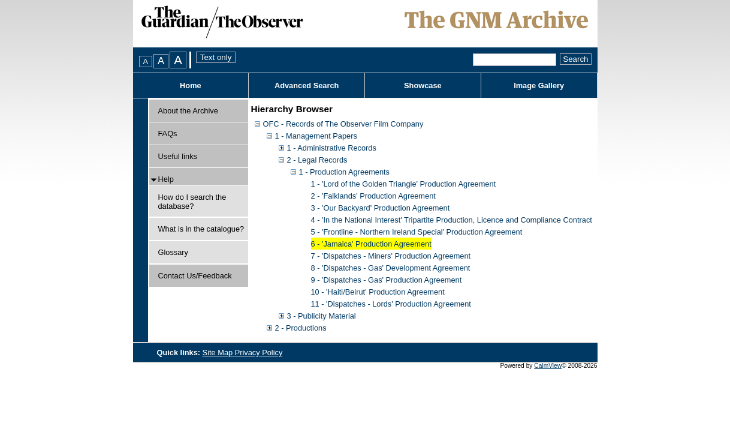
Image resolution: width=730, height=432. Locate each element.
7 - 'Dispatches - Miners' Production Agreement (391, 255)
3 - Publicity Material (321, 315)
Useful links (177, 156)
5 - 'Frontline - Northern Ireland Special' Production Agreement (417, 231)
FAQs (167, 133)
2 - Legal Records (317, 159)
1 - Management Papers (316, 135)
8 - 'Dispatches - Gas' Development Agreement (390, 267)
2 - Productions (301, 327)
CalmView (548, 365)
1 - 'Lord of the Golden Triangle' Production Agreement (403, 183)
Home (190, 85)
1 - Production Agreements (344, 171)
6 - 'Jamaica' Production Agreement (371, 243)
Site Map (219, 352)
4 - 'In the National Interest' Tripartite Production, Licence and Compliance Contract (451, 219)
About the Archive (188, 110)
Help (166, 179)
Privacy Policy (259, 352)
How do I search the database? (192, 202)
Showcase (423, 85)
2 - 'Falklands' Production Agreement (373, 195)
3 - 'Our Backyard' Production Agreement (380, 207)
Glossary (173, 252)
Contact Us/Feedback (195, 275)
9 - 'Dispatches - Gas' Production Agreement (386, 279)
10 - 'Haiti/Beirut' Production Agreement (378, 291)
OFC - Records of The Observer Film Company (343, 123)
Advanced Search (306, 85)
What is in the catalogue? (201, 228)
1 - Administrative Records (331, 147)
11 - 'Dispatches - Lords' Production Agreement (391, 303)
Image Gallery (539, 85)
